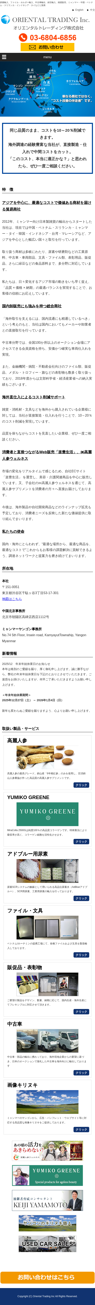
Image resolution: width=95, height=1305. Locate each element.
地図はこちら (12, 599)
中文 (92, 9)
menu (47, 57)
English (79, 9)
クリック (81, 785)
